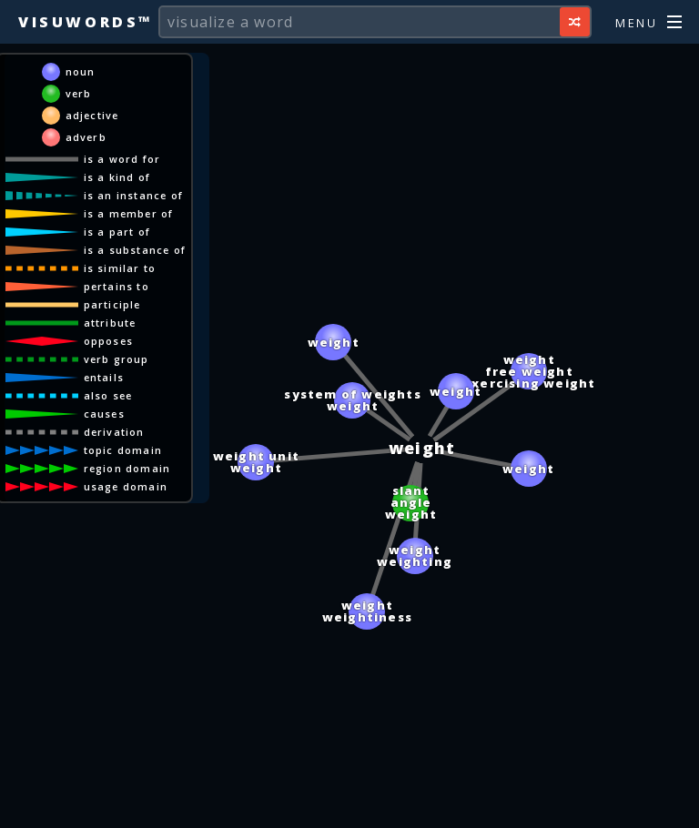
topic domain (123, 450)
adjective (92, 115)
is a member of (129, 213)
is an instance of (133, 195)
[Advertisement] (349, 805)
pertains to (116, 286)
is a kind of (117, 177)
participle (112, 304)
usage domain (125, 486)
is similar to (120, 268)
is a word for (122, 159)
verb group (116, 359)
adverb (86, 137)
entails (104, 377)
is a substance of (135, 250)
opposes (108, 341)
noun (81, 71)
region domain (127, 468)
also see (108, 395)
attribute (110, 322)
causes (104, 413)
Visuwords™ (85, 22)
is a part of (117, 231)
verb (79, 93)
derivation (114, 432)
